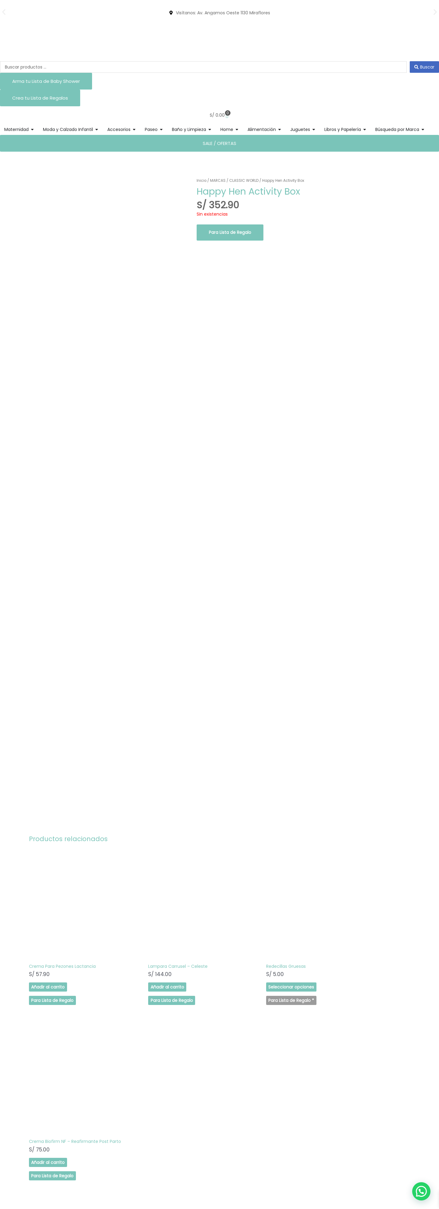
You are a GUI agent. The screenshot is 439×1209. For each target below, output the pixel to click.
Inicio (202, 180)
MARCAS (218, 180)
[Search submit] (424, 67)
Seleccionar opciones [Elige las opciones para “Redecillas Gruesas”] (247, 963)
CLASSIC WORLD (244, 180)
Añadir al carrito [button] (47, 963)
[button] (4, 12)
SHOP (28, 1080)
